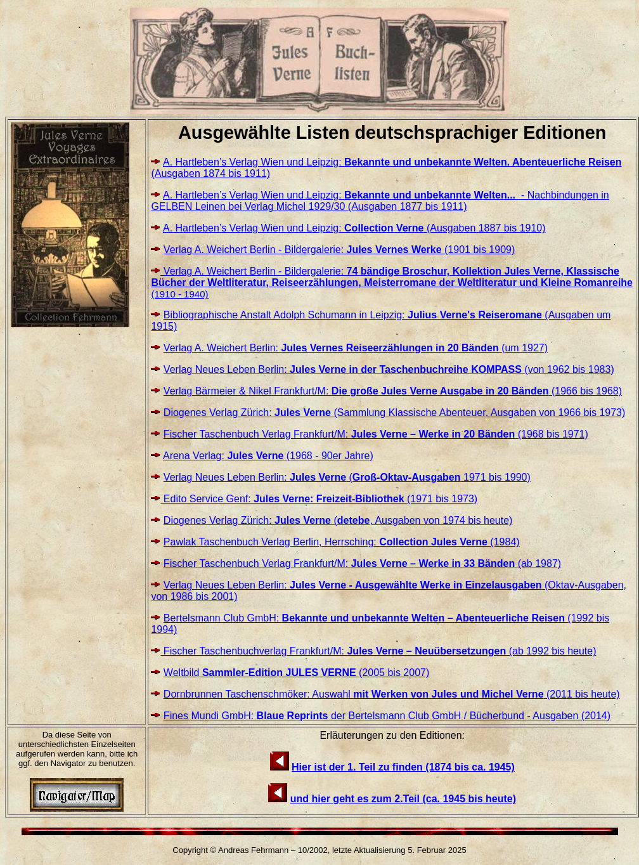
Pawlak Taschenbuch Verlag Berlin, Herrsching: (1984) (342, 542)
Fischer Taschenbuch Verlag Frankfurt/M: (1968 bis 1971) (376, 434)
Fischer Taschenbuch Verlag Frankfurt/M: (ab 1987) (362, 563)
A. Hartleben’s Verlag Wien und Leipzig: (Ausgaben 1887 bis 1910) (354, 228)
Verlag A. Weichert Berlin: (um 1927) (356, 347)
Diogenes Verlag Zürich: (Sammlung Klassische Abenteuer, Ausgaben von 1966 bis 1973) (394, 412)
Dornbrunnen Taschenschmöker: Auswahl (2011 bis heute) (392, 694)
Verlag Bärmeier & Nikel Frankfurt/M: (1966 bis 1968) (393, 391)
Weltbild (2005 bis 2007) (296, 672)
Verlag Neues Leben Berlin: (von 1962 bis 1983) (389, 369)
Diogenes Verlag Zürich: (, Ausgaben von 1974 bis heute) (338, 520)
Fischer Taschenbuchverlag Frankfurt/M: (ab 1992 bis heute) (378, 651)
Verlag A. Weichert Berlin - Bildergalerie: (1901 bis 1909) (339, 249)
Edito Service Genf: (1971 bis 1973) (318, 498)
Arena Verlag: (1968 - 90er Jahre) (268, 455)
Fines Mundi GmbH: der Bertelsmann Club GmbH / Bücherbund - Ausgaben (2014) (387, 715)
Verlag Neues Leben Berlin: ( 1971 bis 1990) (347, 477)
